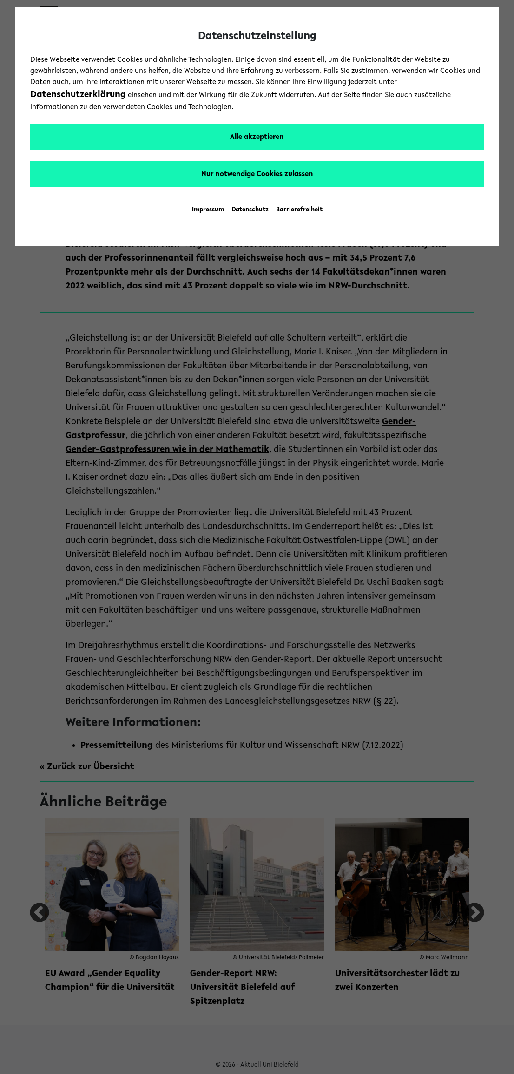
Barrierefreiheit (299, 210)
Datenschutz (250, 210)
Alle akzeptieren (257, 137)
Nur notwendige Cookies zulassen (257, 174)
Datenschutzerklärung (78, 94)
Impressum (208, 210)
